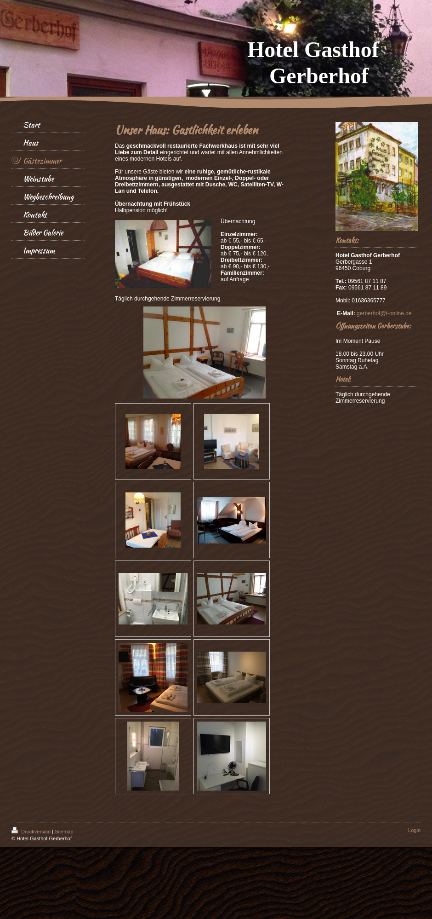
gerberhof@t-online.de (384, 313)
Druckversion (31, 831)
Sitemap (64, 831)
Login (414, 830)
